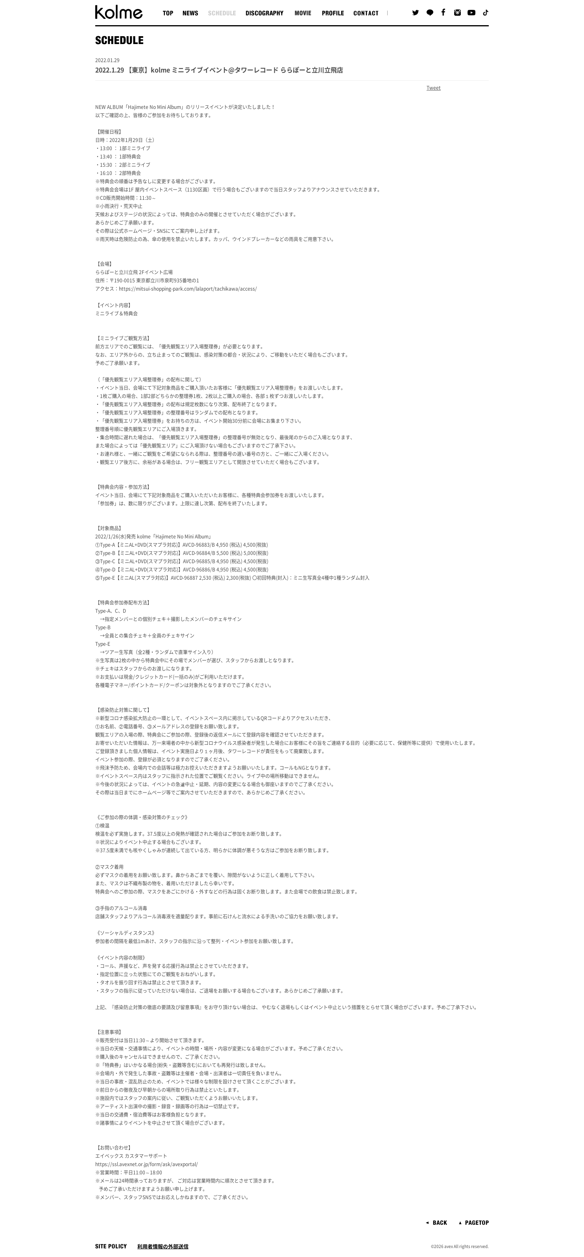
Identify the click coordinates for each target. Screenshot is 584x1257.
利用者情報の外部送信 (163, 1246)
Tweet (434, 87)
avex (448, 1246)
